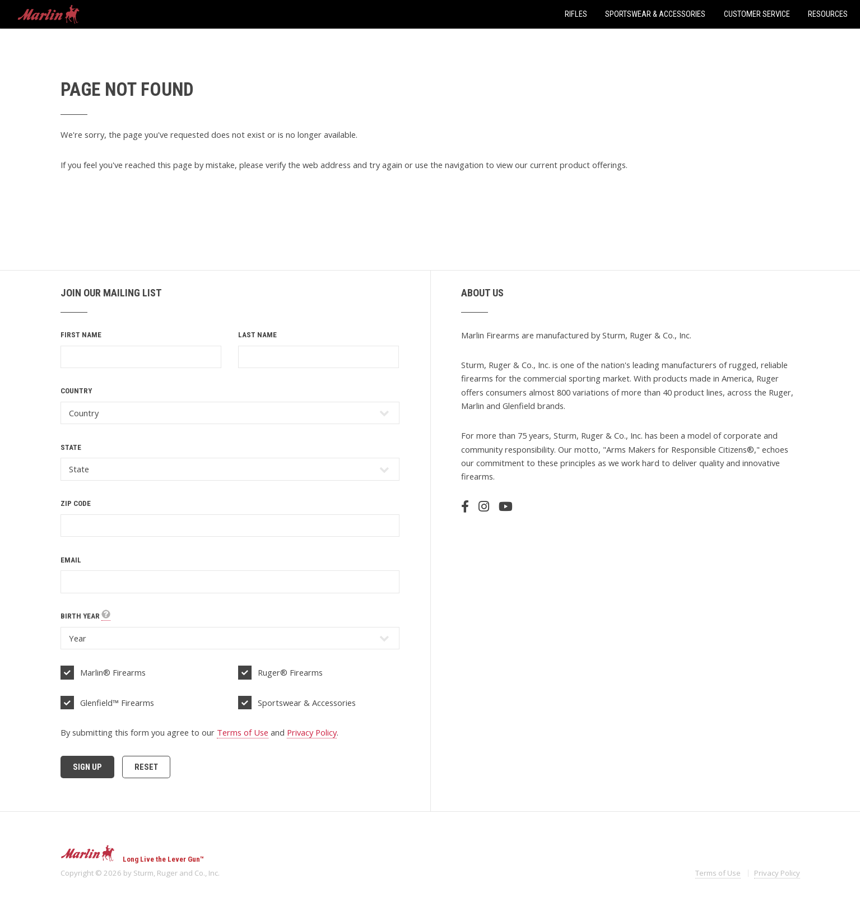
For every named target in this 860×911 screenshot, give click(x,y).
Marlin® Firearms (113, 672)
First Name (81, 335)
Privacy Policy (312, 732)
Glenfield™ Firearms (117, 702)
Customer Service (757, 14)
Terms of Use (242, 732)
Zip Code (76, 503)
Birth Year (85, 616)
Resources (828, 14)
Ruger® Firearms (290, 672)
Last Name (257, 335)
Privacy (777, 873)
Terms (718, 873)
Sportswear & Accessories (655, 14)
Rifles (576, 14)
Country (76, 391)
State (71, 447)
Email (71, 560)
